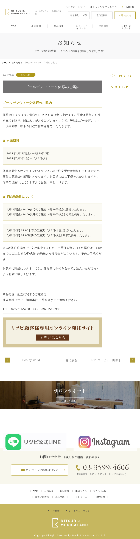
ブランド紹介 (100, 491)
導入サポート (62, 497)
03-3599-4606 (106, 468)
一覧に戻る (70, 360)
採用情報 (104, 26)
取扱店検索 (102, 15)
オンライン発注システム (103, 7)
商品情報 (59, 26)
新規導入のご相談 (78, 15)
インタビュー (82, 497)
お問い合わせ (125, 15)
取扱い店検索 (42, 497)
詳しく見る (70, 400)
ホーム (5, 62)
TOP (14, 26)
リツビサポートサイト (75, 7)
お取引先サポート (126, 27)
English (130, 7)
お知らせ (16, 62)
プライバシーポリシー (80, 511)
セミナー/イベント (81, 27)
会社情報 (36, 26)
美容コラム (81, 491)
